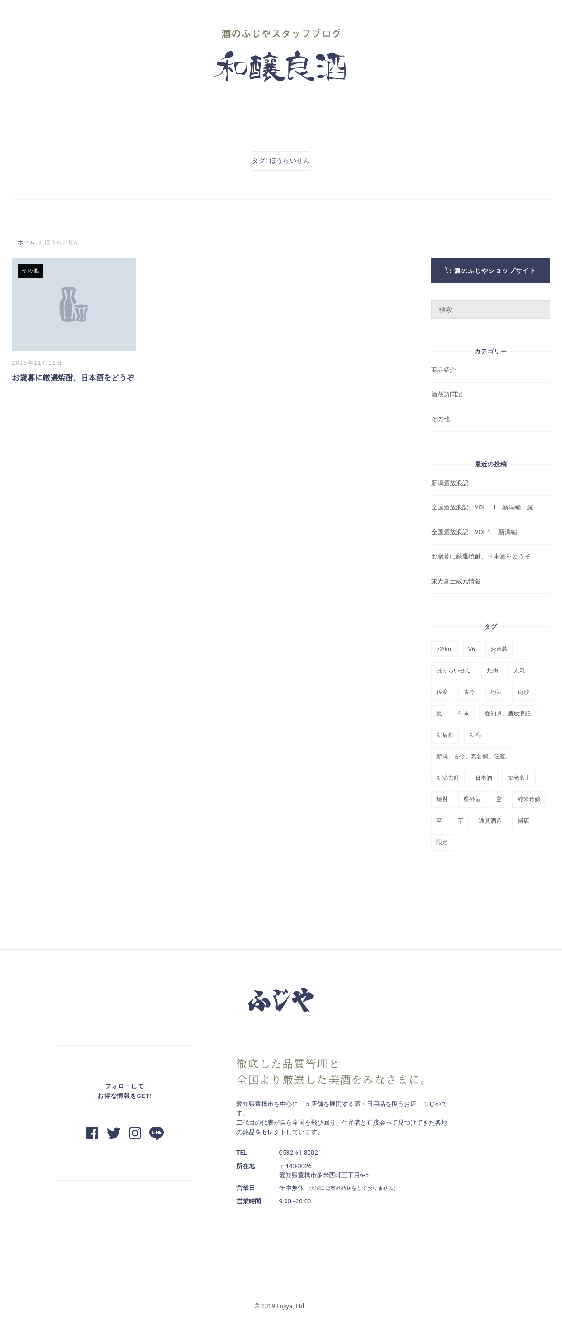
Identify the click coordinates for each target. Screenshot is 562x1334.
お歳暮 (499, 649)
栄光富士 (519, 778)
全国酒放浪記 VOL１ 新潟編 (474, 532)
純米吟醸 (529, 799)
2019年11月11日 (37, 363)
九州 (492, 670)
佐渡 (442, 692)
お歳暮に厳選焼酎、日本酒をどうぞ (73, 378)
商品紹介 (443, 369)
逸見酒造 (490, 820)
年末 (463, 713)
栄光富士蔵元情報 (456, 581)
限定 (442, 842)
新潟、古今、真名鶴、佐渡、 (473, 756)
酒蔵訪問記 (446, 394)
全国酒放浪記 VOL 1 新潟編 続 (482, 507)
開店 (523, 820)
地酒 (496, 692)
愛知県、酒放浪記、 (510, 713)
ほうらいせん (453, 670)
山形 (523, 692)
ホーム (26, 242)
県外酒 (472, 799)
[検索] (539, 305)
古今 (469, 692)
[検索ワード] (490, 309)
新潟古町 (447, 778)
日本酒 (483, 778)
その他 (30, 270)
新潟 (475, 735)
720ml (444, 649)
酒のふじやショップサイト (490, 270)
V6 (471, 649)
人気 (519, 670)
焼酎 (442, 799)
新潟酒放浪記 (453, 482)
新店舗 (445, 735)
